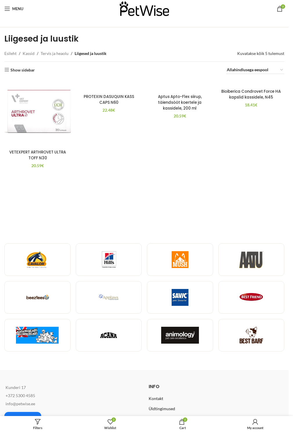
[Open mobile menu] (13, 9)
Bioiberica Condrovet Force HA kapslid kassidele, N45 (251, 94)
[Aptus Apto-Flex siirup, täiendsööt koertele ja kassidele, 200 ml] (180, 88)
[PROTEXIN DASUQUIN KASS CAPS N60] (108, 85)
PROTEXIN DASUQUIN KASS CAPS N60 (109, 100)
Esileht (10, 53)
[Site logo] (144, 8)
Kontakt (156, 398)
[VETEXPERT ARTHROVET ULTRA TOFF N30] (37, 113)
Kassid (29, 53)
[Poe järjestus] (255, 70)
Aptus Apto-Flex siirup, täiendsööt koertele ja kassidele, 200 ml (180, 108)
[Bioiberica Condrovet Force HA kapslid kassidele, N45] (251, 83)
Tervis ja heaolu (55, 53)
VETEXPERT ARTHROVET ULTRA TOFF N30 (37, 154)
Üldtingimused (162, 408)
